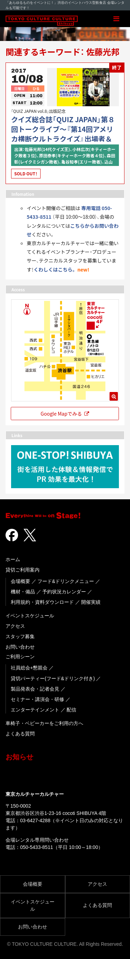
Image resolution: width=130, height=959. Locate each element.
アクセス (15, 626)
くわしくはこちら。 (55, 269)
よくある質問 (20, 733)
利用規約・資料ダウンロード (42, 602)
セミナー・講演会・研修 (37, 699)
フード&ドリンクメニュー (65, 581)
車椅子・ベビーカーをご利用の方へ (44, 723)
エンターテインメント (35, 709)
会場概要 (20, 581)
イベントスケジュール (30, 615)
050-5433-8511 (36, 847)
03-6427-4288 (35, 820)
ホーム (13, 559)
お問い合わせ (20, 647)
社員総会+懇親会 (29, 667)
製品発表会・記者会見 (35, 689)
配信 (71, 709)
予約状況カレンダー (64, 591)
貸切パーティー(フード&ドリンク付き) (53, 678)
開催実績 (91, 602)
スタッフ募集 (20, 636)
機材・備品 (23, 591)
